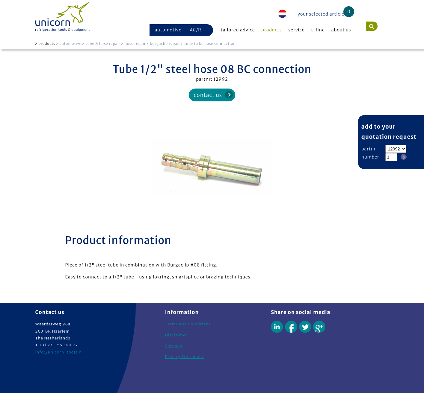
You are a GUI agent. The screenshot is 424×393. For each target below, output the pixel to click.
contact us (208, 95)
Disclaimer (176, 335)
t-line (318, 30)
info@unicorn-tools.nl (59, 352)
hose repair (135, 44)
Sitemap (173, 345)
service (296, 30)
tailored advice (238, 30)
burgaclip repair (165, 44)
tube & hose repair (103, 44)
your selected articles (322, 14)
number (370, 157)
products (271, 30)
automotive (168, 30)
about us (341, 30)
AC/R (195, 30)
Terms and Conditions (188, 324)
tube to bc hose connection (210, 44)
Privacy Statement (184, 356)
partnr (368, 149)
